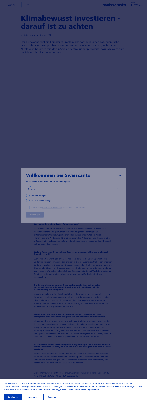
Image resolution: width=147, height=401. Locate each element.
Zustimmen (13, 397)
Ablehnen (32, 397)
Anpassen (52, 397)
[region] (73, 390)
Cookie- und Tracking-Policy (54, 386)
